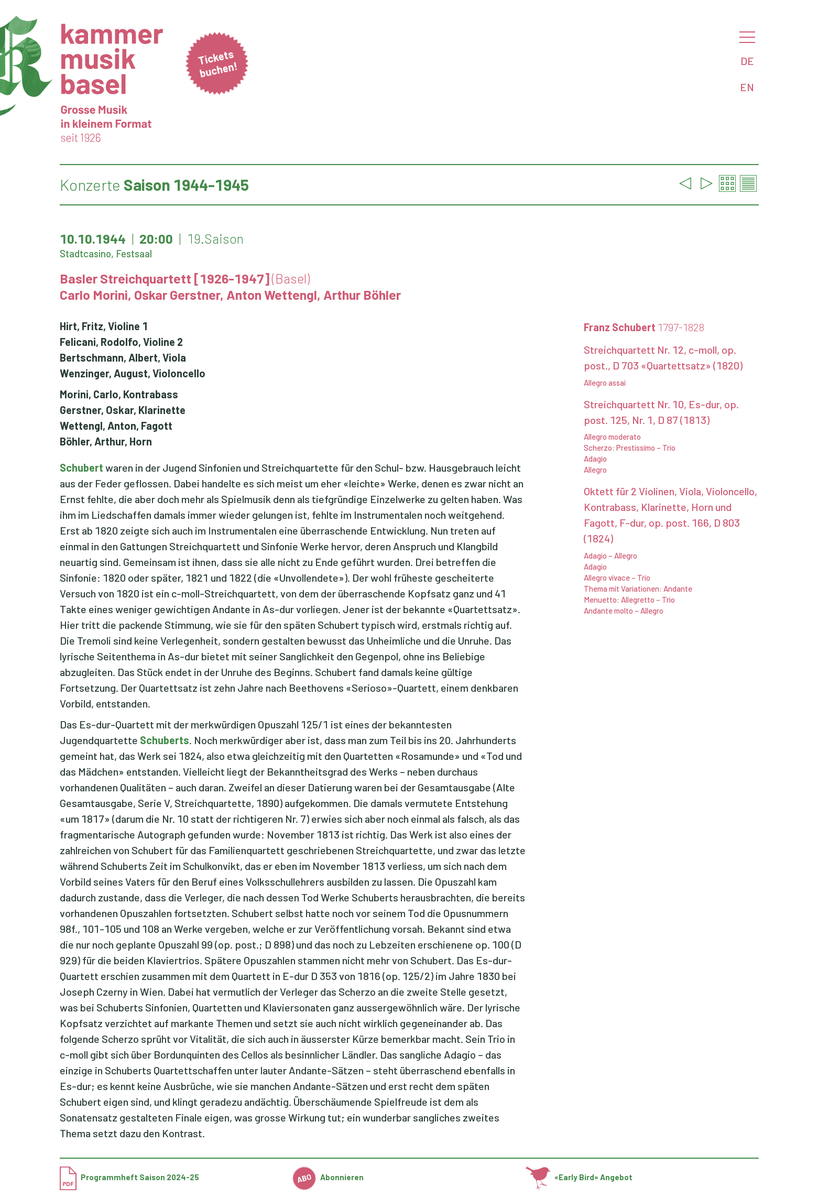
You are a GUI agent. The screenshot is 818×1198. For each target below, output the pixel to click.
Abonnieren (328, 1177)
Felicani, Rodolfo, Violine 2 (121, 341)
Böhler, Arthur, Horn (106, 441)
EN (747, 87)
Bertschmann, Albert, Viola (123, 357)
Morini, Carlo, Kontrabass (119, 394)
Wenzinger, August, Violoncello (132, 373)
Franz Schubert (644, 327)
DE (747, 61)
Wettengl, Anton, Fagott (116, 425)
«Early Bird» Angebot (579, 1177)
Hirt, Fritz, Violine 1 (104, 326)
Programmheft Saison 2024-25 (129, 1177)
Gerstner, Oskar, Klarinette (123, 410)
